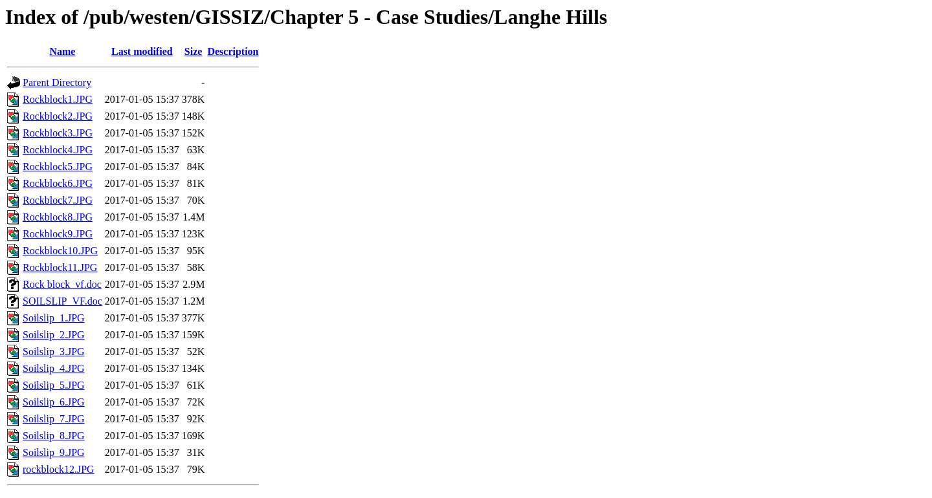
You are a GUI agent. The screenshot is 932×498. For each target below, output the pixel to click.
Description (232, 51)
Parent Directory (57, 82)
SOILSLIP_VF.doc (62, 301)
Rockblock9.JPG (58, 233)
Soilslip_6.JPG (54, 401)
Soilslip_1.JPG (54, 317)
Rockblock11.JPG (60, 267)
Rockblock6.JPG (58, 183)
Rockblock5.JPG (58, 166)
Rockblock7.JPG (58, 200)
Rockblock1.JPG (58, 99)
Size (193, 51)
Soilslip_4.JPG (54, 368)
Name (62, 51)
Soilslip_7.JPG (54, 418)
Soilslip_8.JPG (54, 435)
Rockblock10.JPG (60, 250)
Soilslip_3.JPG (54, 351)
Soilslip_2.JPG (54, 334)
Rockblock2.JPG (58, 116)
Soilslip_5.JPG (54, 385)
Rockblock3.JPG (58, 132)
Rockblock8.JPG (58, 216)
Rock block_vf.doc (62, 284)
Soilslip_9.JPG (54, 452)
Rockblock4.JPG (58, 149)
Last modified (142, 51)
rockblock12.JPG (58, 469)
